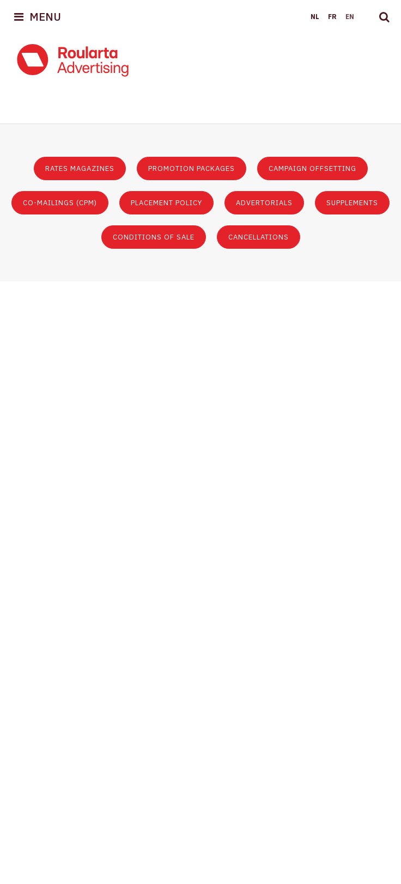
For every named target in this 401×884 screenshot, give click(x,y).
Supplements (352, 202)
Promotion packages (191, 168)
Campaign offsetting (312, 168)
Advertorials (264, 202)
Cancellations (258, 237)
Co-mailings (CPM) (60, 202)
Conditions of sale (154, 237)
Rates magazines (79, 168)
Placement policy (166, 202)
